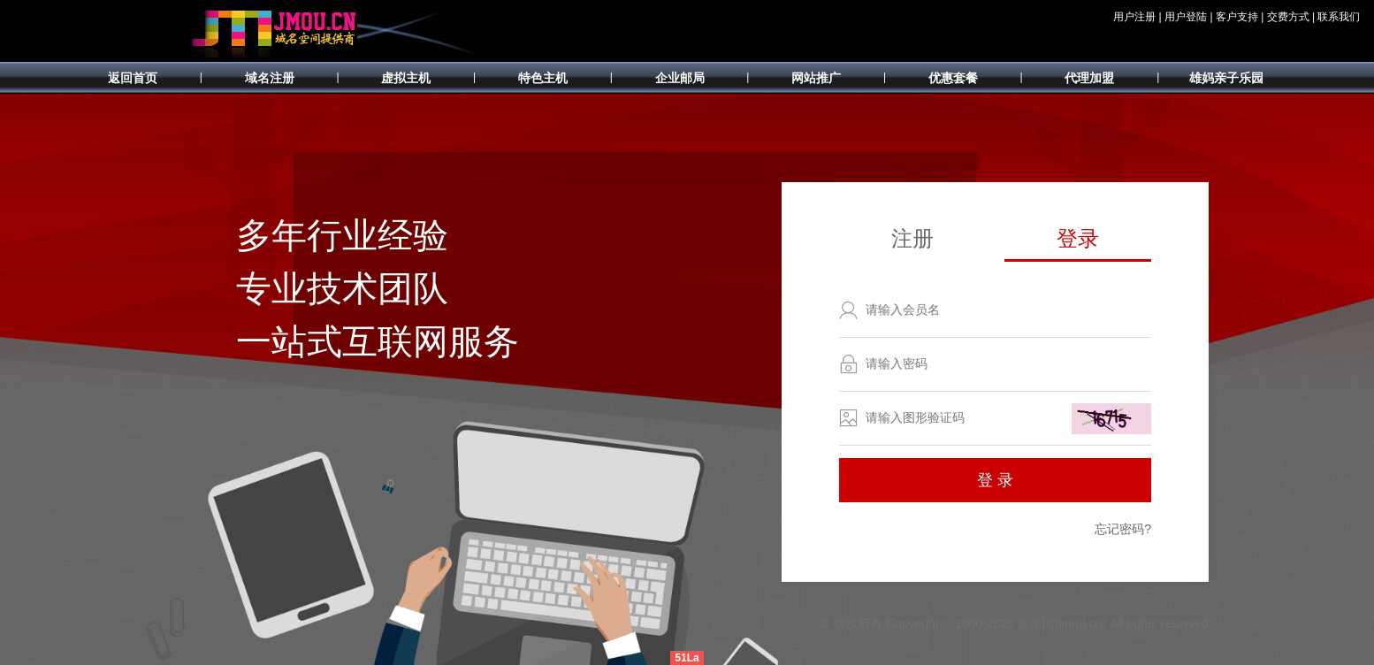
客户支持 (1237, 17)
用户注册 (1134, 17)
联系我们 (1338, 17)
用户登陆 (1185, 17)
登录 (1078, 238)
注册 (912, 238)
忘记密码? (1123, 529)
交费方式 (1288, 17)
